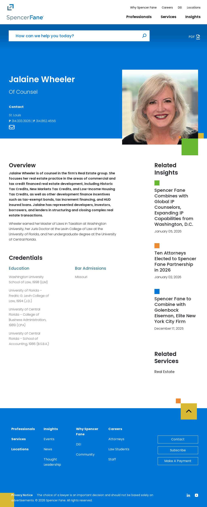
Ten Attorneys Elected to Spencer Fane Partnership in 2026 (175, 261)
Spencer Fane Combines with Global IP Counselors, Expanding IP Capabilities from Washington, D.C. (173, 207)
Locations (194, 7)
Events (49, 439)
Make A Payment (177, 461)
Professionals (139, 16)
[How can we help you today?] (74, 35)
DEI (180, 7)
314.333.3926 (20, 121)
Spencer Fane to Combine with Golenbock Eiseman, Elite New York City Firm (175, 310)
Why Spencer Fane (143, 7)
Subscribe (178, 450)
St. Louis (15, 115)
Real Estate (164, 371)
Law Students (118, 449)
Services (168, 16)
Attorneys (116, 439)
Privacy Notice (22, 495)
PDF (195, 36)
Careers (167, 7)
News (48, 449)
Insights (193, 16)
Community (85, 454)
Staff (112, 459)
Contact (178, 439)
